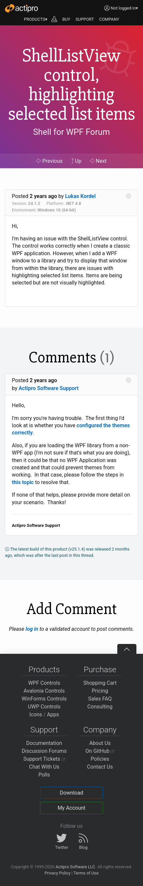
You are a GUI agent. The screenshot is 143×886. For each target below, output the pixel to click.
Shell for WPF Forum (71, 132)
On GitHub (99, 751)
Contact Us (100, 767)
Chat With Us (44, 767)
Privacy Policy (57, 873)
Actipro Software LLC (75, 866)
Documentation (44, 743)
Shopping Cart (100, 683)
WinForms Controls (44, 699)
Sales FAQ (100, 699)
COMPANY (109, 19)
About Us (100, 743)
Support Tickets (44, 759)
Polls (44, 775)
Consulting (99, 706)
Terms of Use (86, 873)
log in (32, 629)
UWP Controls (44, 706)
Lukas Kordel (80, 196)
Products (44, 669)
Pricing (100, 691)
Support (44, 729)
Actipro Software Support (48, 388)
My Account (72, 808)
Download (71, 793)
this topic (23, 482)
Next (98, 161)
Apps (53, 714)
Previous (49, 161)
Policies (100, 759)
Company (100, 729)
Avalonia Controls (44, 691)
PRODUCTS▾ (35, 19)
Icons (35, 714)
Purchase (100, 669)
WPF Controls (44, 683)
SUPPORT (84, 19)
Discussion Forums (44, 751)
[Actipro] (21, 8)
